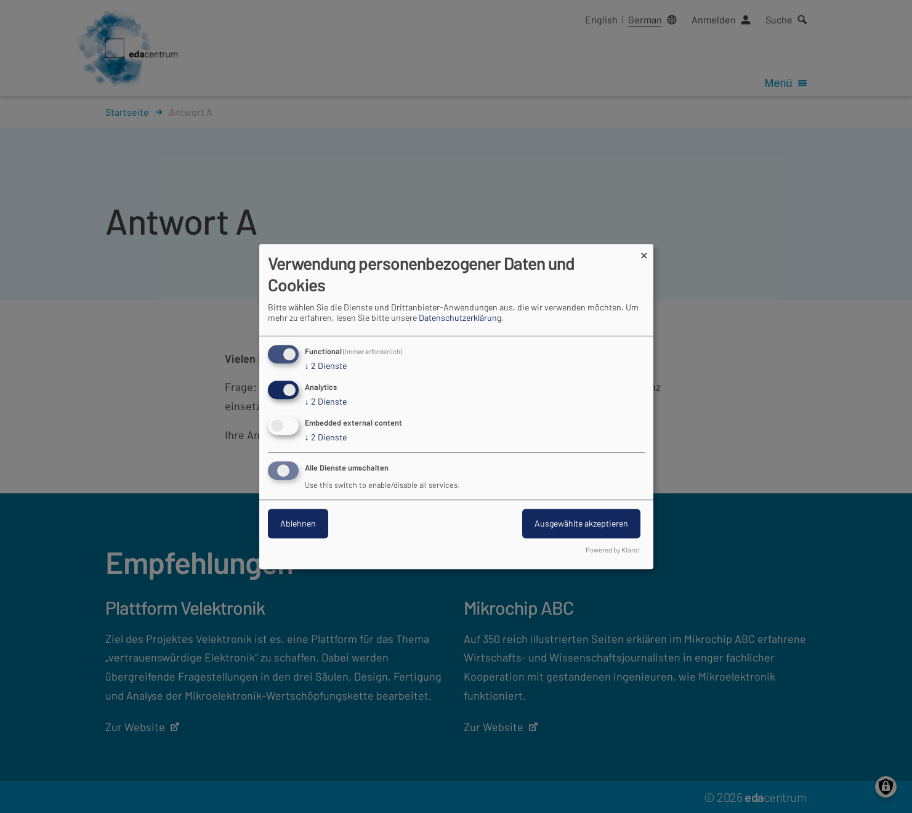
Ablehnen (298, 523)
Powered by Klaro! (613, 550)
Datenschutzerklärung (460, 318)
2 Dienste (326, 366)
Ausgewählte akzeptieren (581, 523)
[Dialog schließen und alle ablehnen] (644, 251)
